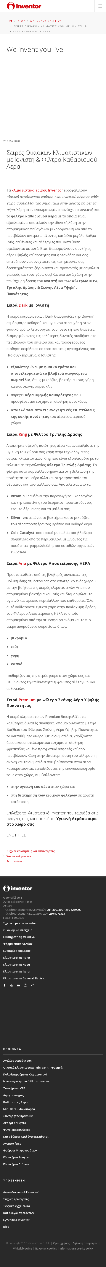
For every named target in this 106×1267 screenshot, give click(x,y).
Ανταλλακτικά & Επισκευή (21, 1192)
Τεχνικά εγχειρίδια (16, 1206)
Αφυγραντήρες (13, 1095)
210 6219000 (73, 910)
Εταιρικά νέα (15, 861)
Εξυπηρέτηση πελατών (19, 937)
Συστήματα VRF (14, 1088)
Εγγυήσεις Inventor (16, 1220)
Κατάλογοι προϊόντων (18, 1213)
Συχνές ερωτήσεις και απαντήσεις (30, 851)
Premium (27, 699)
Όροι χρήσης (61, 1243)
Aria (22, 563)
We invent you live (18, 856)
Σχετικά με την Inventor (19, 923)
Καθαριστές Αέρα (15, 1102)
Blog (6, 1227)
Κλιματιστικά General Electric (24, 978)
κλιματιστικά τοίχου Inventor (37, 190)
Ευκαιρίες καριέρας (17, 951)
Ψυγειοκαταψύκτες (16, 1130)
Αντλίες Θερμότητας (17, 1061)
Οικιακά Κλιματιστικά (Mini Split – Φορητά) (33, 1067)
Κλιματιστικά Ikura (16, 971)
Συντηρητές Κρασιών (18, 1116)
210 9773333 (57, 913)
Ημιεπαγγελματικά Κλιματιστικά (26, 1081)
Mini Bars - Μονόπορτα (19, 1109)
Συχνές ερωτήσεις (16, 1199)
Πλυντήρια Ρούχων (16, 1157)
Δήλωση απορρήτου (85, 1243)
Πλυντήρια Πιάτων (16, 1164)
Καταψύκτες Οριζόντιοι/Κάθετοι (25, 1137)
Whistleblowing (22, 1248)
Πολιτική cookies (46, 1248)
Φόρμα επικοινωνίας (17, 944)
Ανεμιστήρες (12, 1143)
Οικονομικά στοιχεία (17, 930)
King (23, 434)
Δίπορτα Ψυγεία (14, 1123)
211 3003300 (55, 910)
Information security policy (76, 1248)
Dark (23, 305)
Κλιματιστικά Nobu (16, 964)
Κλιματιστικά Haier (16, 958)
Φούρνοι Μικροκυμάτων (20, 1150)
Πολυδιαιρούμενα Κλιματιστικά (25, 1074)
